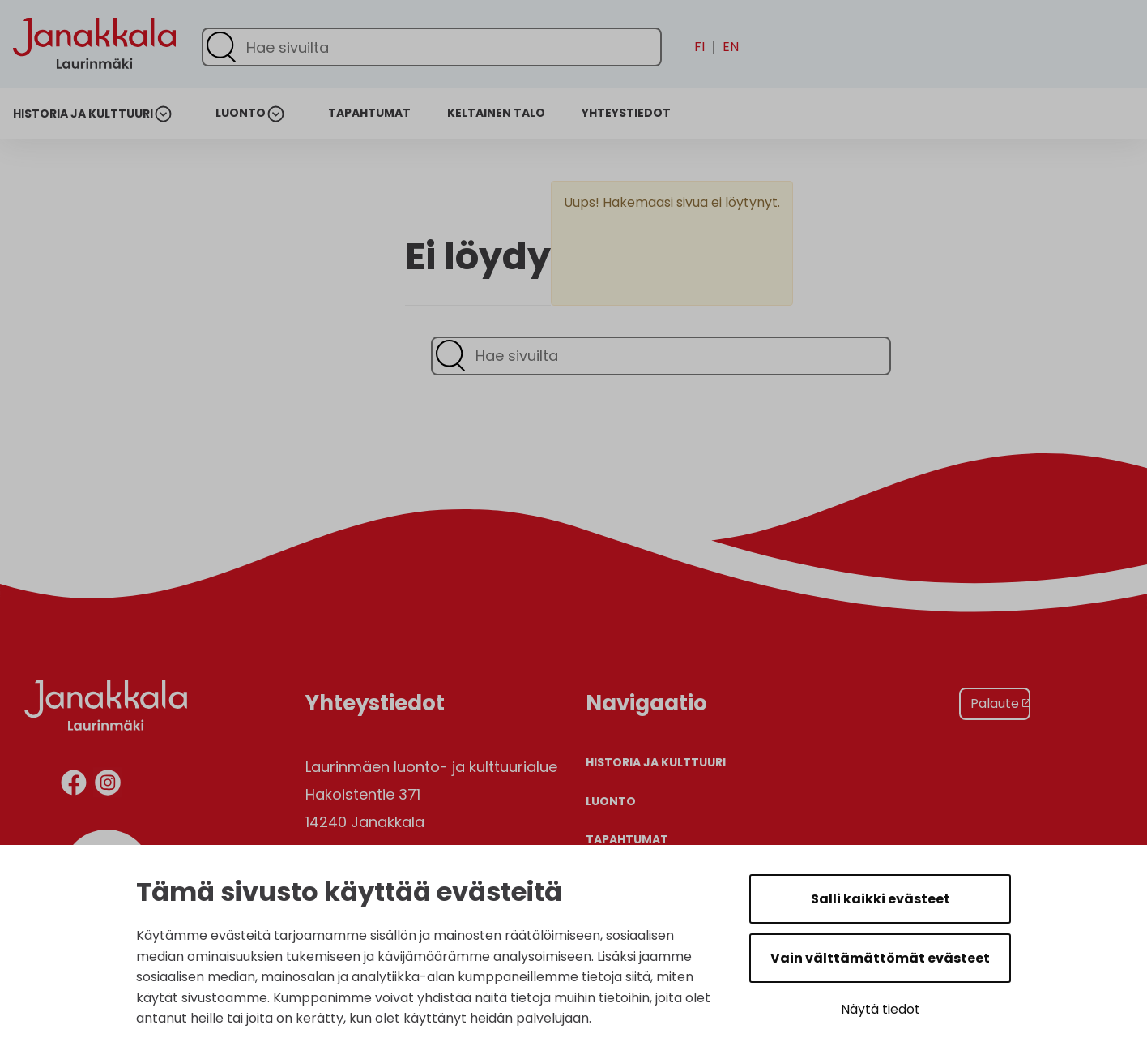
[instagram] (107, 785)
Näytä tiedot (880, 1009)
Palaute (994, 703)
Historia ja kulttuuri (83, 114)
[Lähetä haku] (221, 47)
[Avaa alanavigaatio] (166, 114)
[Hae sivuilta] (432, 47)
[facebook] (73, 785)
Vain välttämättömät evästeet (880, 958)
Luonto (240, 113)
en (731, 47)
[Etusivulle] (94, 98)
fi (699, 47)
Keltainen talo (496, 113)
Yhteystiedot (626, 113)
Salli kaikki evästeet (880, 899)
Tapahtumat (369, 113)
